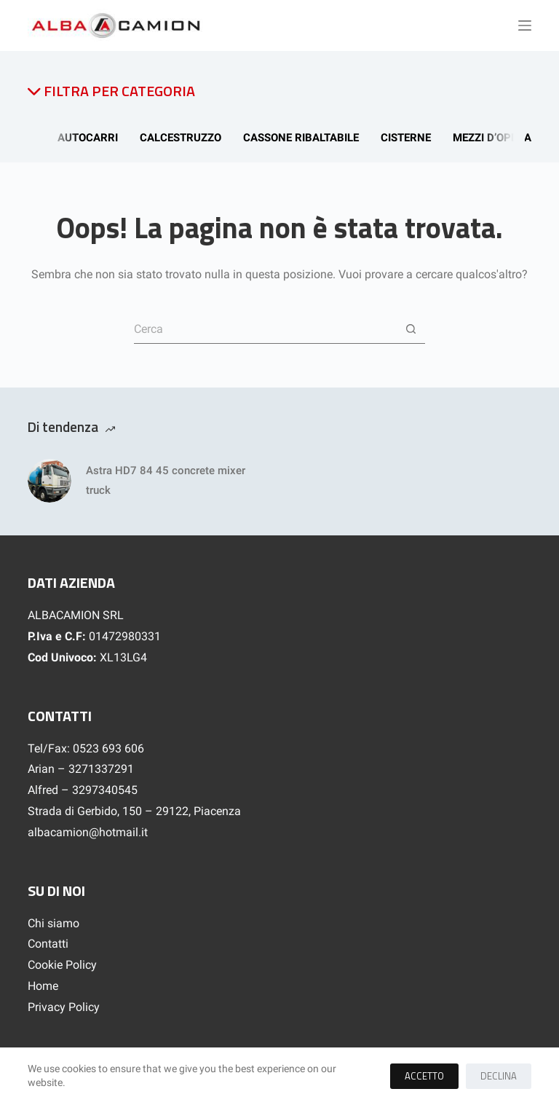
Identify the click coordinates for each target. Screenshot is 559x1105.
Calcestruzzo (185, 137)
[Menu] (524, 25)
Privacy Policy (64, 1007)
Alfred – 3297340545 (83, 790)
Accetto (424, 1076)
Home (43, 986)
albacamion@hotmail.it (88, 832)
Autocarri (93, 137)
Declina (498, 1076)
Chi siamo (53, 923)
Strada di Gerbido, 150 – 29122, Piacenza (134, 811)
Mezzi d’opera (497, 137)
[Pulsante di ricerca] (410, 329)
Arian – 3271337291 (81, 769)
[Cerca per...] (265, 329)
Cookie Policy (62, 965)
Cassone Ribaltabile (306, 137)
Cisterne (411, 137)
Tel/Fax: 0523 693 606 (86, 748)
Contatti (48, 944)
